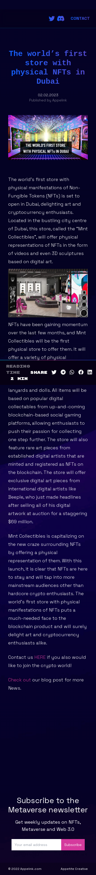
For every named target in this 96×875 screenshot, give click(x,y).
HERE (40, 657)
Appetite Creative (74, 869)
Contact (80, 18)
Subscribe (73, 844)
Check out (19, 680)
